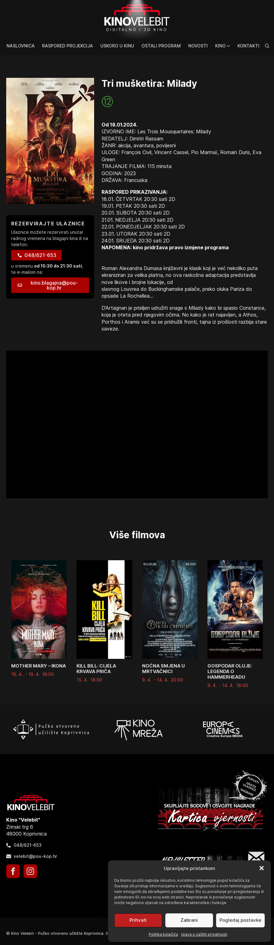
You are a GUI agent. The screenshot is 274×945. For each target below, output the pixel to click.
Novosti (198, 45)
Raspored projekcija (67, 45)
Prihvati (138, 920)
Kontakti (248, 45)
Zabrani (189, 920)
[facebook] (13, 871)
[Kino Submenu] (230, 46)
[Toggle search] (267, 46)
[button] (262, 868)
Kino (220, 45)
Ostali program (161, 45)
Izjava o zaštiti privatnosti (204, 934)
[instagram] (30, 871)
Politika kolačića (163, 934)
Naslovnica (21, 45)
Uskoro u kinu (117, 45)
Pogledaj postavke (240, 920)
